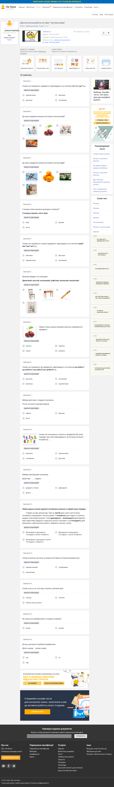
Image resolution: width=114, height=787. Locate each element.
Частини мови (98, 222)
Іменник (96, 218)
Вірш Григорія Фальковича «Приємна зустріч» (101, 182)
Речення (96, 203)
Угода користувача (8, 783)
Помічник (46, 7)
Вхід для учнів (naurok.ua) (97, 749)
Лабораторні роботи (66, 757)
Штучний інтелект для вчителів (70, 768)
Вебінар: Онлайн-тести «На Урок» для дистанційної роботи (102, 96)
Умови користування (22, 783)
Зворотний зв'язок (10, 757)
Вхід (101, 15)
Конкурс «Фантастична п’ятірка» (99, 754)
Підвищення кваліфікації (63, 7)
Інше (96, 7)
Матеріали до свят (94, 751)
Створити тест (37, 712)
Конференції (34, 754)
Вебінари (33, 751)
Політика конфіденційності (40, 783)
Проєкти (61, 760)
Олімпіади (62, 765)
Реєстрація (109, 15)
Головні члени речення (101, 154)
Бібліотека (30, 7)
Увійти (9, 40)
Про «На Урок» (6, 749)
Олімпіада (88, 7)
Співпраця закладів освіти (11, 751)
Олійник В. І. (47, 32)
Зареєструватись (10, 31)
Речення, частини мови (101, 227)
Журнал (22, 7)
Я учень (95, 15)
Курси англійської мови (67, 771)
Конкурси (79, 7)
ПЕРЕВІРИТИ (80, 736)
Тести (38, 7)
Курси (32, 757)
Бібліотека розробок (66, 751)
